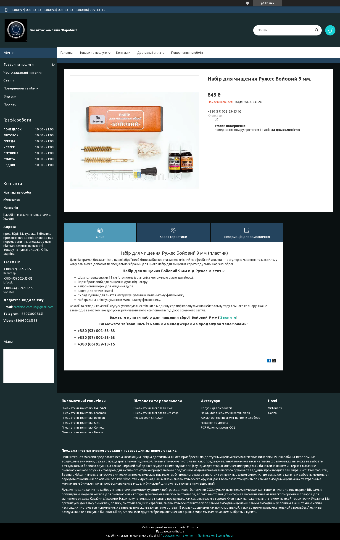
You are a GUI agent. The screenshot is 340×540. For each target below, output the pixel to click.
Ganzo (272, 412)
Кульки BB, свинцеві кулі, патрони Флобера (230, 417)
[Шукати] (316, 30)
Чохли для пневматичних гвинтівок (225, 412)
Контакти (123, 52)
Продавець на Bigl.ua (170, 531)
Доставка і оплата (150, 52)
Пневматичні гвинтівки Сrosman (84, 412)
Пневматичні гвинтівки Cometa (83, 427)
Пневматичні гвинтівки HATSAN (84, 408)
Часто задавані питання (22, 72)
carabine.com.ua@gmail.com (33, 307)
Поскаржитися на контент (178, 535)
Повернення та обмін (187, 52)
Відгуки (9, 96)
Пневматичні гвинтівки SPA (81, 422)
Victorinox (275, 408)
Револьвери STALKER (148, 417)
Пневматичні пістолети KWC (153, 408)
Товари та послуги (93, 52)
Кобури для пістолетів (216, 408)
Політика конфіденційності (216, 535)
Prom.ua (192, 527)
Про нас (9, 104)
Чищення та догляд (214, 422)
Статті (8, 80)
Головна (67, 52)
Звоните (228, 317)
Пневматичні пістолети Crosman (156, 412)
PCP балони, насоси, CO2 (218, 427)
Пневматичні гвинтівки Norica (82, 432)
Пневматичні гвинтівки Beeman (83, 417)
